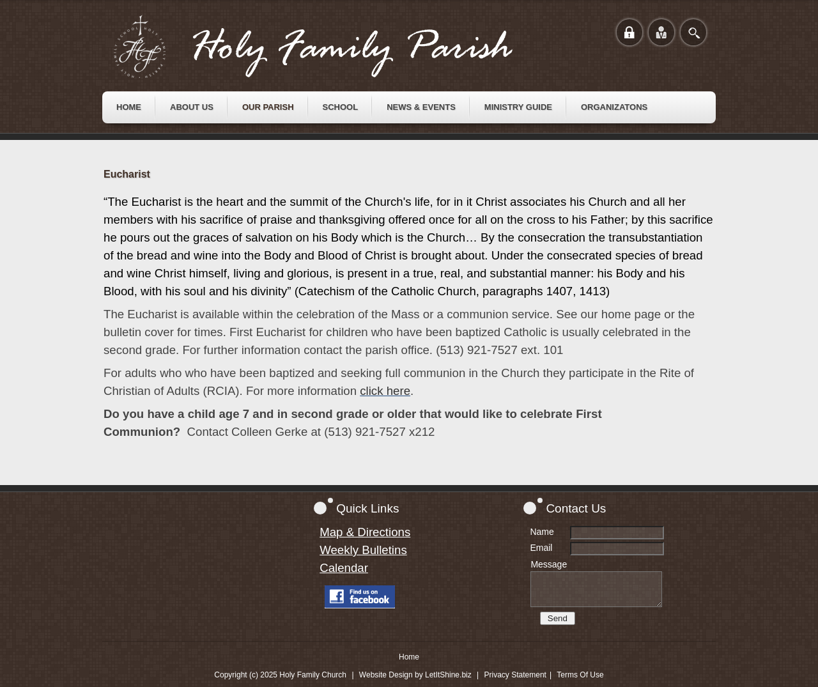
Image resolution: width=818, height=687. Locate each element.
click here (385, 391)
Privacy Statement (515, 674)
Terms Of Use (580, 674)
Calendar (344, 568)
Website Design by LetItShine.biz (415, 674)
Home (409, 656)
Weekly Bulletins (363, 550)
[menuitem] (128, 107)
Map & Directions (365, 532)
